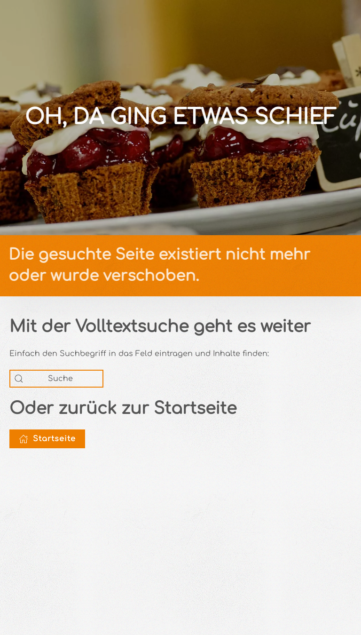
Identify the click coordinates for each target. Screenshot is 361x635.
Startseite (47, 439)
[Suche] (56, 379)
